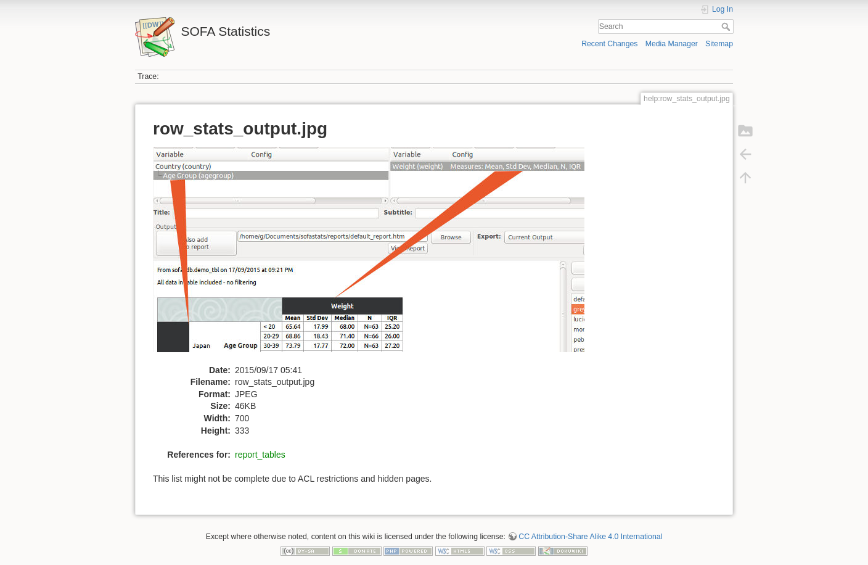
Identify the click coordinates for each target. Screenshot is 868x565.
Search (727, 26)
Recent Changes (609, 43)
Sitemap (719, 43)
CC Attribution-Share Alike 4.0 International (590, 536)
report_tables (260, 455)
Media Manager (671, 43)
